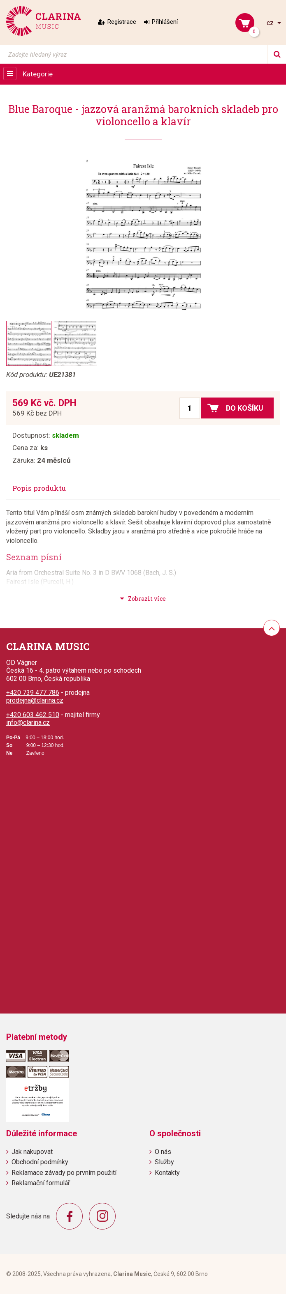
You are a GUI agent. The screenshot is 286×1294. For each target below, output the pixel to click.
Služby (164, 1162)
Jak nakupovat (32, 1152)
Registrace (121, 21)
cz (271, 23)
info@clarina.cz (28, 722)
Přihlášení (165, 21)
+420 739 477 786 (32, 692)
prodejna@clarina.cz (34, 700)
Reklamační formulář (41, 1183)
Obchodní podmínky (40, 1162)
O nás (163, 1152)
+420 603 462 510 (32, 715)
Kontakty (167, 1173)
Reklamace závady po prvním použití (64, 1173)
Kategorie (38, 74)
